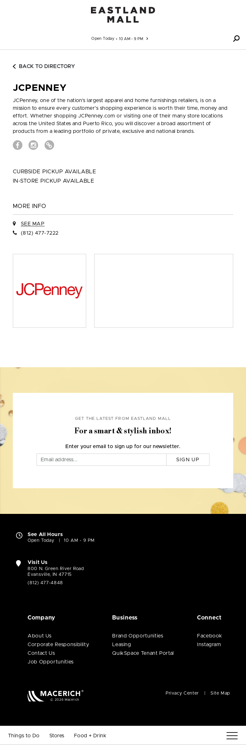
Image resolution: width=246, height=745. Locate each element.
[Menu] (232, 735)
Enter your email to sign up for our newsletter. (123, 446)
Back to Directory (44, 66)
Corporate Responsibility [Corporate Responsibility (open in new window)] (58, 644)
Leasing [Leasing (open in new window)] (121, 644)
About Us (40, 635)
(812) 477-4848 (45, 583)
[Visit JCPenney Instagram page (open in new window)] (33, 145)
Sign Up (188, 459)
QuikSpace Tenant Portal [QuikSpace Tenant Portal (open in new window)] (143, 653)
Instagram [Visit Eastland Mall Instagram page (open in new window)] (209, 644)
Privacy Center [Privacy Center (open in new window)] (182, 693)
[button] (236, 38)
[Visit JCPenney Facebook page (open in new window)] (17, 145)
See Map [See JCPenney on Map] (33, 223)
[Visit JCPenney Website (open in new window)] (49, 145)
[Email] (102, 460)
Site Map (220, 693)
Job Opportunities (51, 661)
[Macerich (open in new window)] (56, 695)
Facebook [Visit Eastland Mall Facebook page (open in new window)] (209, 635)
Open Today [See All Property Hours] (102, 38)
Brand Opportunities (137, 635)
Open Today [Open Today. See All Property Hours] (41, 540)
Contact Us (41, 653)
